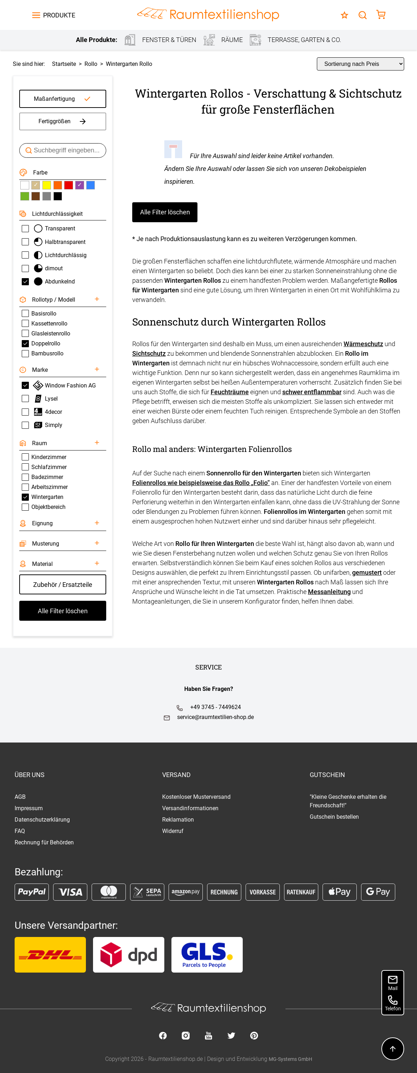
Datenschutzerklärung (42, 819)
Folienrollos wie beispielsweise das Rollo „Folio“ (201, 482)
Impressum (29, 808)
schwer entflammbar (311, 392)
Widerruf (173, 831)
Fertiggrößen (62, 121)
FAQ (20, 831)
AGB (20, 796)
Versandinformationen (190, 808)
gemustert (367, 572)
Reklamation (178, 819)
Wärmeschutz (363, 344)
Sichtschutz (149, 353)
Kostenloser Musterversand (196, 796)
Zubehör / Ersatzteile (62, 584)
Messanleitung (329, 591)
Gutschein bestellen (334, 816)
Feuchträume (230, 392)
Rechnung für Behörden (44, 842)
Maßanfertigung (54, 98)
